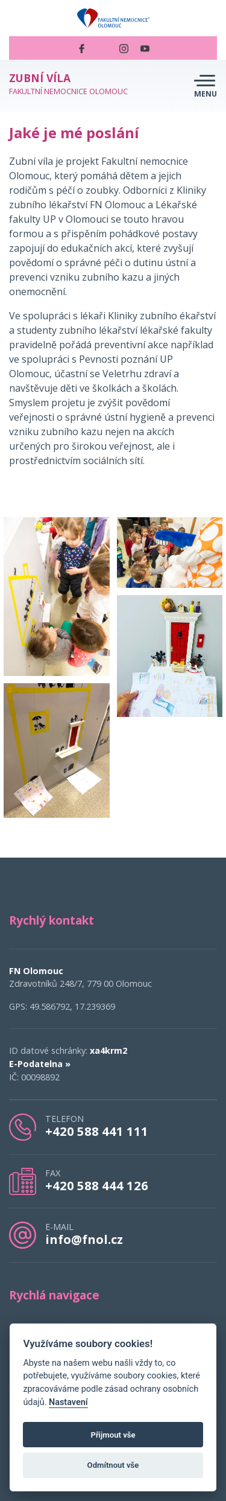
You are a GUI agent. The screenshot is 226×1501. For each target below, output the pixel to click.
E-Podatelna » (40, 1063)
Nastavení (68, 1402)
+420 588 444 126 (96, 1185)
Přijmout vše (112, 1434)
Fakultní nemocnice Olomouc (68, 84)
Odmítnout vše (113, 1465)
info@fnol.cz (84, 1239)
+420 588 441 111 (96, 1131)
